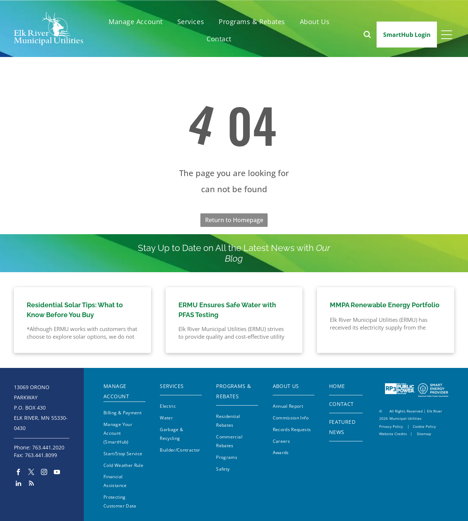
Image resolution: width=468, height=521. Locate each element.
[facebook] (18, 473)
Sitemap (424, 433)
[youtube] (56, 473)
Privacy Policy (391, 426)
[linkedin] (18, 484)
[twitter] (31, 473)
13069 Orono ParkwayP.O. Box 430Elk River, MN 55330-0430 (41, 407)
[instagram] (44, 473)
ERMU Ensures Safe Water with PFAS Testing (227, 310)
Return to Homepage (234, 220)
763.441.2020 (48, 447)
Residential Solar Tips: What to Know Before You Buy (75, 310)
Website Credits (393, 433)
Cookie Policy (424, 426)
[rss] (31, 484)
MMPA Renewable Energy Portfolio (384, 305)
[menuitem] (135, 21)
